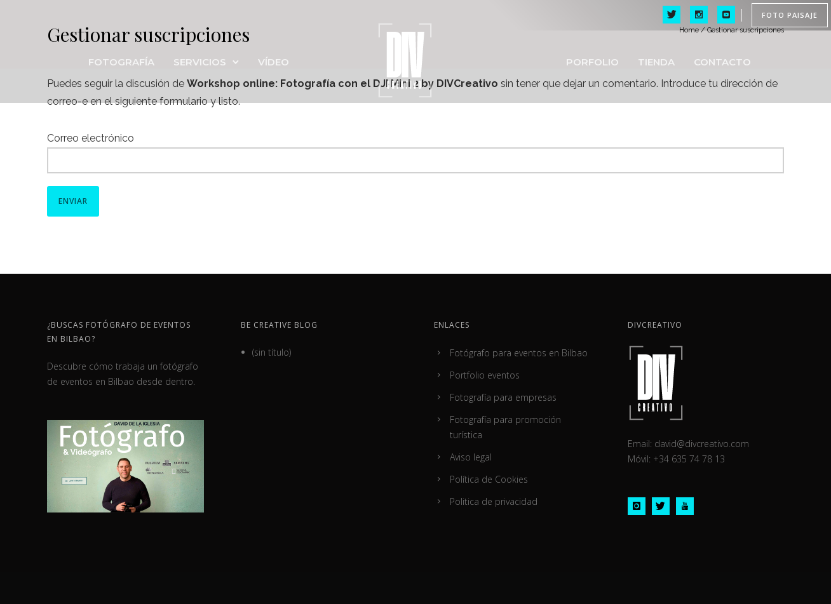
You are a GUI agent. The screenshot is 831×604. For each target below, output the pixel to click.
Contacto (722, 62)
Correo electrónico (90, 138)
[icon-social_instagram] (699, 15)
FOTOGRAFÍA (121, 62)
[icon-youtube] (685, 506)
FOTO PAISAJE (790, 15)
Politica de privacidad (493, 501)
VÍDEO (273, 62)
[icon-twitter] (671, 15)
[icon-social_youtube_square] (726, 15)
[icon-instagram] (640, 506)
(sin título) (271, 352)
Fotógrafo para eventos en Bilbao (519, 353)
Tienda (656, 62)
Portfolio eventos (485, 375)
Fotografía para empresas (503, 397)
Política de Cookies (489, 479)
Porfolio (592, 62)
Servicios (199, 62)
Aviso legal (471, 457)
